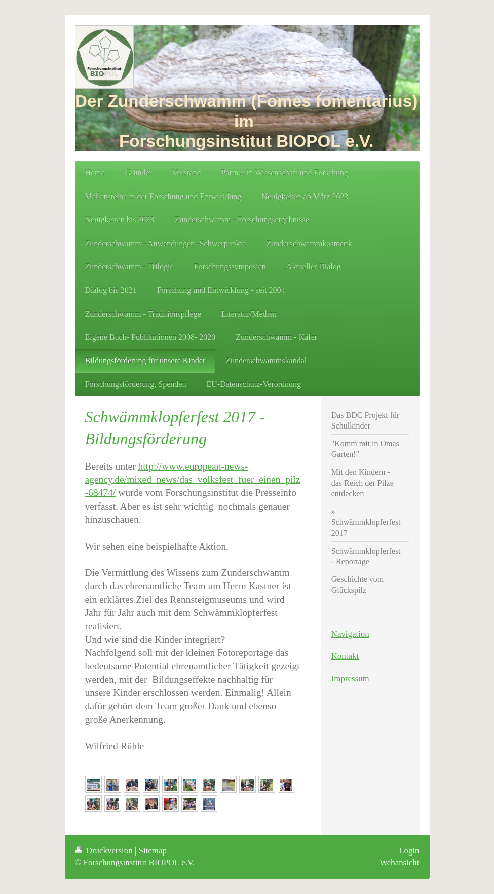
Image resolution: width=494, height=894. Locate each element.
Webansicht (399, 862)
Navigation (350, 634)
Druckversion (105, 851)
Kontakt (345, 656)
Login (409, 851)
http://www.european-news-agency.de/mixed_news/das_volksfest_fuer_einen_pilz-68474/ (192, 479)
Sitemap (153, 851)
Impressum (350, 678)
